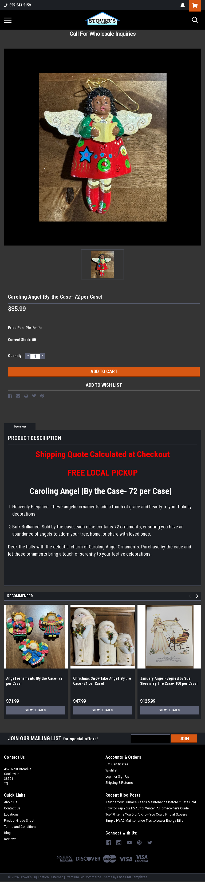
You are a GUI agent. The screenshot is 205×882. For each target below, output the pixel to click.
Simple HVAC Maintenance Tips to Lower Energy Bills (144, 820)
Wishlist (111, 770)
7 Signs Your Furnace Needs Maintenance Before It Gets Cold (150, 802)
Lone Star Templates (132, 877)
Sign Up (123, 776)
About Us (10, 802)
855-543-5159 (17, 5)
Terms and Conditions (20, 827)
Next (198, 596)
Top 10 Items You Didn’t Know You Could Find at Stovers (146, 814)
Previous (190, 596)
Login (109, 776)
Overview (20, 426)
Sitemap (57, 877)
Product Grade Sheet (19, 820)
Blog (7, 833)
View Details (35, 710)
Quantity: (15, 356)
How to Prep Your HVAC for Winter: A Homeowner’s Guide (147, 808)
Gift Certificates (116, 764)
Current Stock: (22, 340)
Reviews (10, 839)
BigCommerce (90, 877)
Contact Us (12, 808)
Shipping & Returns (119, 783)
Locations (11, 814)
